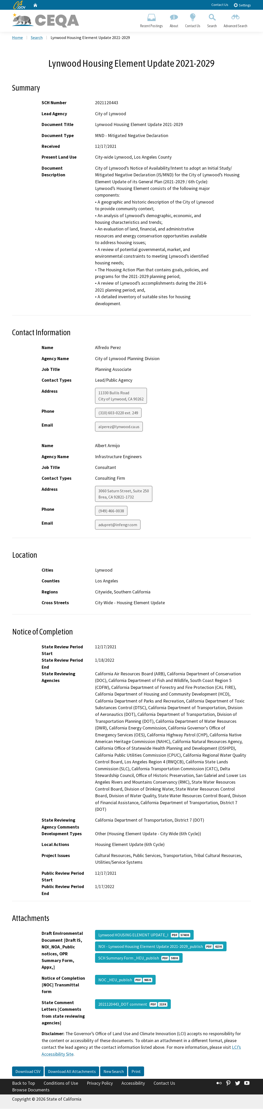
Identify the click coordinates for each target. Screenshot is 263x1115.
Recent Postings (151, 19)
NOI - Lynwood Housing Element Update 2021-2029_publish (160, 947)
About (173, 19)
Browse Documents (31, 1090)
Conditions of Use (61, 1084)
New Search (114, 1072)
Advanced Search (236, 19)
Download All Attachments (72, 1072)
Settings (242, 5)
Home (17, 38)
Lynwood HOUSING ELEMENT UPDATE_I (144, 935)
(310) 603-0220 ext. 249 (118, 413)
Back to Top (23, 1084)
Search (212, 19)
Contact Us (219, 4)
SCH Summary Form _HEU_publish (138, 958)
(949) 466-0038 (111, 511)
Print (136, 1072)
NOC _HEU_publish (125, 980)
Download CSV (27, 1072)
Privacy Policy (100, 1084)
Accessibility (133, 1084)
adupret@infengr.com (117, 525)
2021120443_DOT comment (132, 1004)
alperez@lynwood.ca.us (118, 427)
